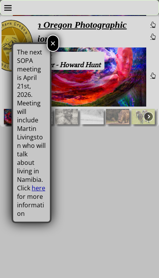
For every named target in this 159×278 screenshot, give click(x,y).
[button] (66, 116)
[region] (79, 71)
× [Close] (53, 43)
